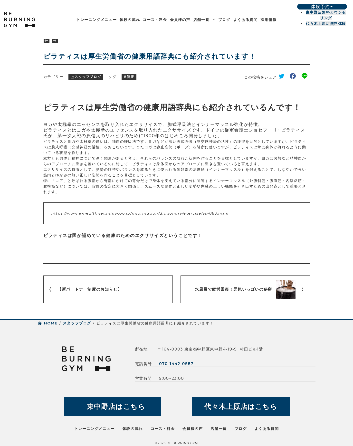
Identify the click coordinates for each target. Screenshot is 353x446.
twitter (283, 77)
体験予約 (322, 6)
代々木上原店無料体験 (326, 23)
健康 (130, 77)
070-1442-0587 (176, 363)
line (306, 77)
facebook (295, 77)
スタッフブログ (88, 77)
